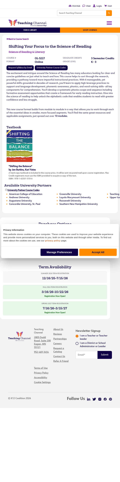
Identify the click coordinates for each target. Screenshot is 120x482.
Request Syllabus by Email (20, 68)
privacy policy (53, 240)
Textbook (13, 127)
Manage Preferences (59, 252)
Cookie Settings (42, 382)
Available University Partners (27, 185)
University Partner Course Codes (51, 68)
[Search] (109, 13)
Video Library (30, 30)
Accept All (98, 252)
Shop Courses (90, 30)
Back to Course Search (17, 39)
